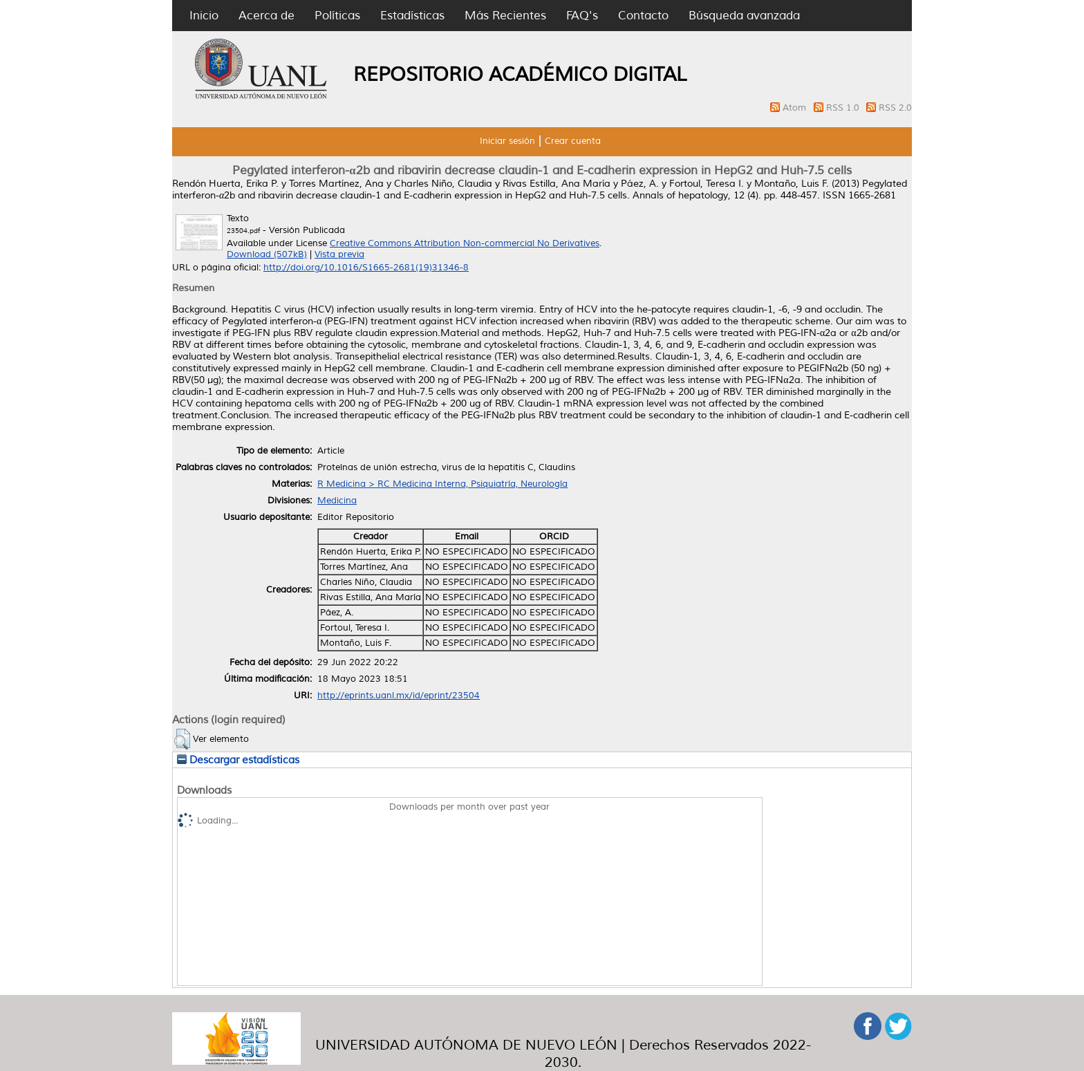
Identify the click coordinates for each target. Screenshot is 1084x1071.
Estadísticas (412, 15)
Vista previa (339, 254)
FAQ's (582, 15)
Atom (796, 107)
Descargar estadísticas (238, 760)
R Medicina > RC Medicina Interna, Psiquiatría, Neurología (442, 484)
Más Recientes (505, 15)
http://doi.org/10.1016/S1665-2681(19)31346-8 (366, 267)
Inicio (203, 15)
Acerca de (267, 15)
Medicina (337, 500)
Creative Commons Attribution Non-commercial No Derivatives (464, 243)
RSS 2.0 (895, 107)
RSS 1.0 (844, 107)
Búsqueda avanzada (744, 15)
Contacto (643, 15)
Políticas (337, 15)
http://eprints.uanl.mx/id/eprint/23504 (398, 695)
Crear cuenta (573, 141)
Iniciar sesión (507, 141)
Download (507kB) (267, 254)
